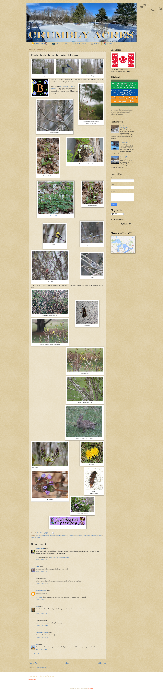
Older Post (102, 663)
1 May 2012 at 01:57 (42, 649)
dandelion (52, 535)
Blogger (90, 688)
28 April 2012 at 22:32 (42, 614)
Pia (37, 644)
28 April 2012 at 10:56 (42, 584)
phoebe (81, 535)
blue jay (38, 535)
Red (37, 606)
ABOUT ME (32, 680)
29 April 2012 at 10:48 (42, 637)
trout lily (33, 537)
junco (76, 535)
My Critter (39, 597)
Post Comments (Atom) (43, 667)
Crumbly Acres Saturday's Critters (125, 126)
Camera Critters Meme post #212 (67, 527)
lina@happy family (42, 632)
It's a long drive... (125, 157)
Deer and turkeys (125, 142)
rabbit (100, 535)
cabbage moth (45, 535)
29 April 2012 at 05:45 (42, 625)
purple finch (94, 535)
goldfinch (71, 535)
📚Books (108, 43)
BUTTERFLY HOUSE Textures (59, 557)
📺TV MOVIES (59, 43)
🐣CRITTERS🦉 (39, 43)
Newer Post (33, 663)
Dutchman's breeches (55, 215)
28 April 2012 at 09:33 (42, 572)
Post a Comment (38, 654)
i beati (38, 566)
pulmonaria (87, 535)
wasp (38, 537)
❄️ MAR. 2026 (79, 43)
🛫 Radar (94, 43)
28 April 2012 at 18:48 (42, 600)
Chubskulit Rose (41, 590)
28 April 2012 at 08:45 (42, 560)
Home (67, 663)
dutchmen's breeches (62, 535)
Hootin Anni (40, 548)
